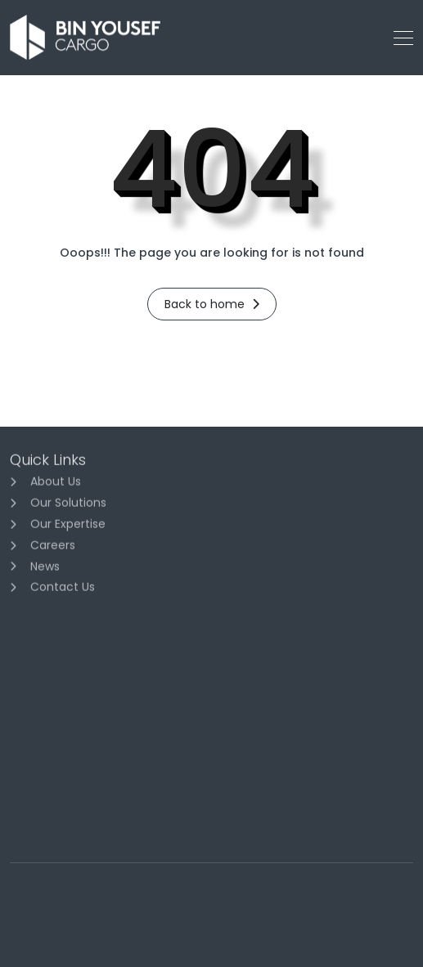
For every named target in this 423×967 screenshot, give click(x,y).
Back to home (211, 304)
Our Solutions (68, 505)
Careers (52, 547)
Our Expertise (68, 526)
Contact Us (62, 589)
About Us (55, 484)
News (45, 568)
